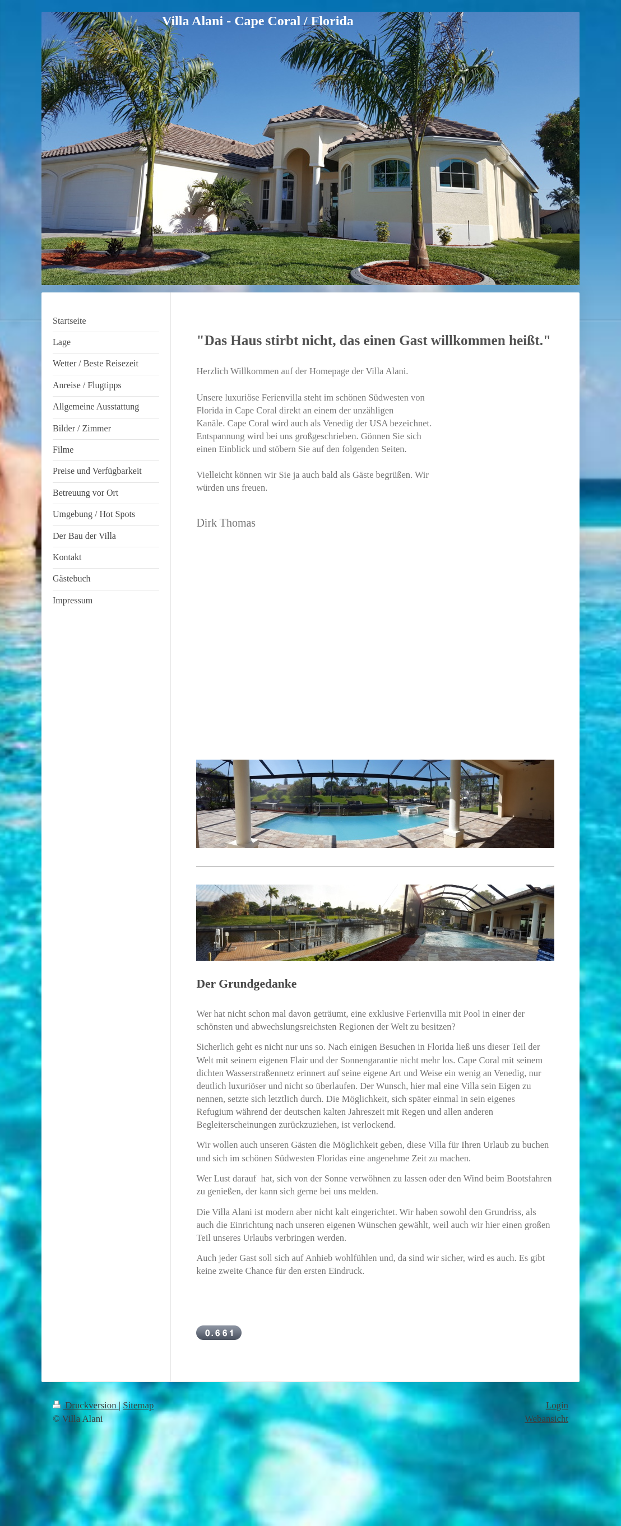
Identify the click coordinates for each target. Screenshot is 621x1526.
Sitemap (138, 1405)
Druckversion (86, 1405)
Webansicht (546, 1418)
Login (557, 1405)
